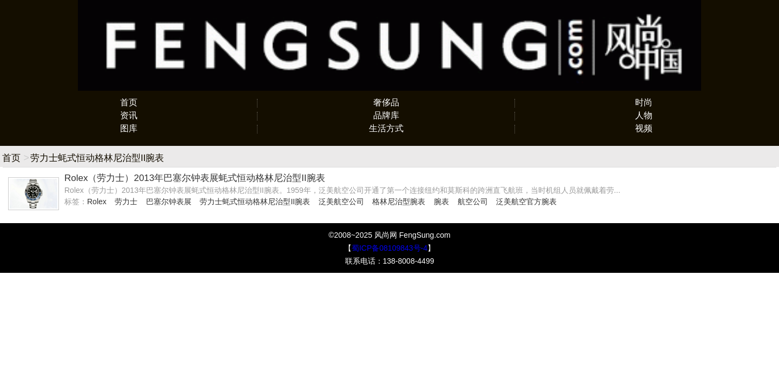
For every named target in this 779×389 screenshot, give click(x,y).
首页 (128, 102)
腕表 (441, 201)
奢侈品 (386, 102)
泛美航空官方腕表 (526, 201)
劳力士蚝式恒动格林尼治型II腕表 (255, 201)
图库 (128, 128)
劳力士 (126, 201)
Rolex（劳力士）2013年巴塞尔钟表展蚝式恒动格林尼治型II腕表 (194, 178)
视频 (643, 128)
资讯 (128, 115)
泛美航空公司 (341, 201)
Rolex (97, 201)
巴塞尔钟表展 (169, 201)
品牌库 (386, 115)
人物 (643, 115)
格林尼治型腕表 (398, 201)
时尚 (643, 102)
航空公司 (473, 201)
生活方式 (386, 128)
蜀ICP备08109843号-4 (389, 248)
